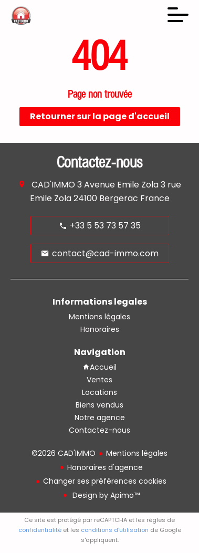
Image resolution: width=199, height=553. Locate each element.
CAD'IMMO (53, 185)
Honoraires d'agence (105, 467)
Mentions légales (136, 453)
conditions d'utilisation (115, 530)
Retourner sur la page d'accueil (100, 116)
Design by (105, 495)
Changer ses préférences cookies (104, 481)
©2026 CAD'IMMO (64, 453)
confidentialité (39, 530)
